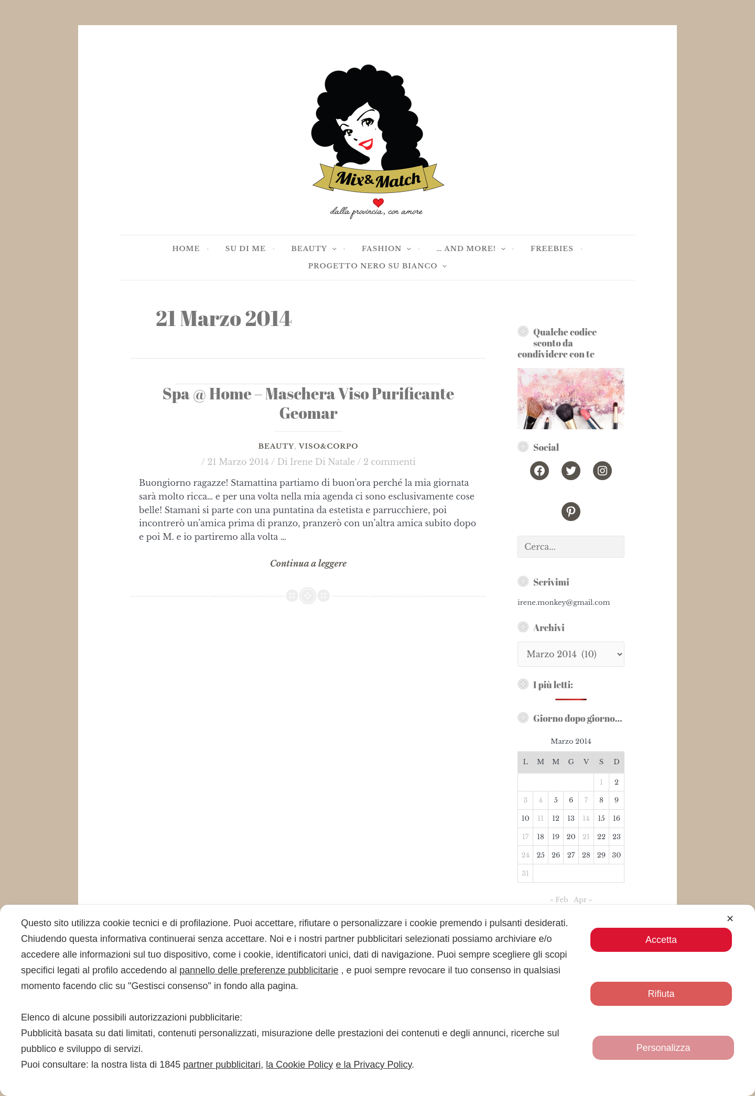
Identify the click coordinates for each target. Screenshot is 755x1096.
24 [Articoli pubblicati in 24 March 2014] (525, 855)
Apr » (583, 899)
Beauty (276, 446)
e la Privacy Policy (374, 1064)
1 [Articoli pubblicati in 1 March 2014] (601, 782)
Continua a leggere (308, 564)
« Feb (559, 899)
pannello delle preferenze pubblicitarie (258, 970)
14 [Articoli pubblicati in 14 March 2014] (586, 818)
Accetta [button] (661, 940)
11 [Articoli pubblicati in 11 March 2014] (540, 818)
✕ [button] (730, 919)
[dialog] (377, 1000)
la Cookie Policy (299, 1064)
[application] (332, 249)
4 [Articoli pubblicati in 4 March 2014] (540, 800)
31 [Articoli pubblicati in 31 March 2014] (525, 873)
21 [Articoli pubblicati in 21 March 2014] (586, 836)
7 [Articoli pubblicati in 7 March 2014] (586, 800)
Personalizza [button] (663, 1048)
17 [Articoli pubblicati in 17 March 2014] (525, 836)
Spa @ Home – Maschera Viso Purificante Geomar (309, 403)
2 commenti (389, 462)
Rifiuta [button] (661, 994)
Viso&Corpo (328, 446)
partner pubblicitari (222, 1064)
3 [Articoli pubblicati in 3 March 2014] (525, 800)
